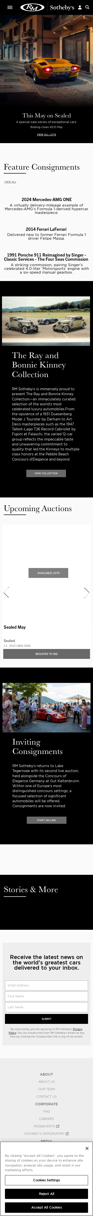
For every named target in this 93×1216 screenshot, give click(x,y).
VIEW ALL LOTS (46, 134)
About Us (46, 1082)
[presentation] (3, 380)
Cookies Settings (46, 1180)
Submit (46, 1018)
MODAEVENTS (46, 1126)
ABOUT (46, 1074)
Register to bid (46, 653)
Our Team (46, 1089)
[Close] (87, 1148)
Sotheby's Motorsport (46, 1134)
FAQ (46, 1111)
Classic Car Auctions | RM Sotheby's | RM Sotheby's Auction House (47, 7)
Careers (46, 1119)
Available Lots (48, 572)
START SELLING (46, 820)
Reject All (46, 1194)
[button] (80, 7)
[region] (46, 1178)
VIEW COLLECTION (46, 473)
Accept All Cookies (46, 1207)
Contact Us (46, 1096)
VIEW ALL (10, 182)
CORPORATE (46, 1104)
